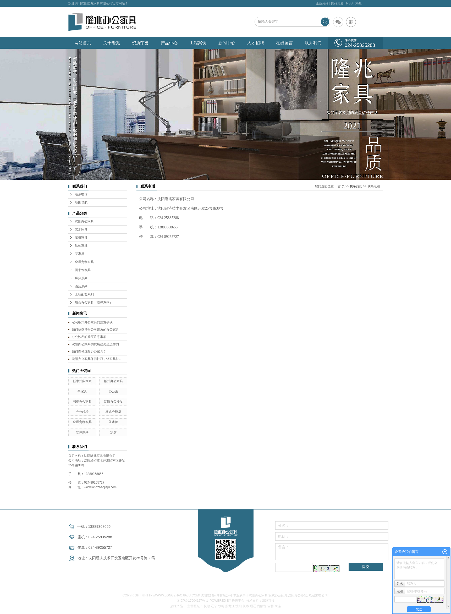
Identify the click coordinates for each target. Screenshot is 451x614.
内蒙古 (261, 606)
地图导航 (81, 202)
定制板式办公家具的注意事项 (92, 322)
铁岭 (221, 606)
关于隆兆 (111, 43)
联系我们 (313, 43)
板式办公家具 (113, 381)
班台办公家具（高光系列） (94, 302)
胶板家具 (81, 237)
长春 (246, 606)
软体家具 (81, 246)
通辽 (253, 606)
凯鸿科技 (268, 600)
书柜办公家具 (82, 401)
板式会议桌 (113, 412)
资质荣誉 (140, 43)
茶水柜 (113, 422)
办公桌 (113, 391)
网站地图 (337, 3)
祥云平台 (238, 600)
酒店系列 (81, 286)
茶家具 (79, 254)
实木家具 (81, 229)
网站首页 (82, 43)
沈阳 (238, 606)
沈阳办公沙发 (113, 401)
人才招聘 (255, 43)
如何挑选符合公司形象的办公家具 (95, 329)
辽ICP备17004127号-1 (192, 600)
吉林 (270, 606)
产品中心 (169, 43)
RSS (349, 3)
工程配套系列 (84, 294)
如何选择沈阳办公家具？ (89, 351)
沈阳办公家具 (84, 221)
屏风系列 (81, 278)
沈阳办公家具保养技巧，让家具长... (97, 359)
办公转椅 (82, 412)
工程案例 (198, 43)
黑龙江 (230, 606)
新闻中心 (226, 43)
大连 (277, 606)
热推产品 (176, 606)
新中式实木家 (82, 381)
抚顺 (207, 606)
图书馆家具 (83, 270)
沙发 (113, 432)
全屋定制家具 (84, 262)
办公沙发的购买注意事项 (89, 337)
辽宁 (214, 606)
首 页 (341, 186)
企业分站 (322, 3)
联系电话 (81, 194)
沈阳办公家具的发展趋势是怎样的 (95, 344)
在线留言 (284, 43)
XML (358, 3)
